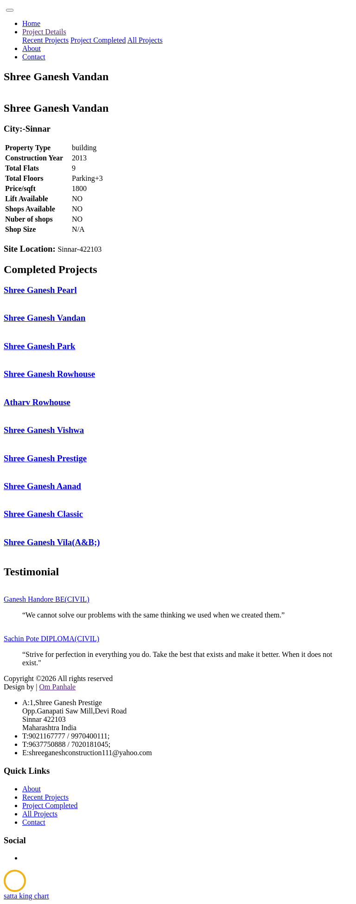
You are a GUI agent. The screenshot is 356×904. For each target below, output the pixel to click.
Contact (33, 57)
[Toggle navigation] (9, 10)
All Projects (145, 40)
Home (31, 23)
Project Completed (98, 40)
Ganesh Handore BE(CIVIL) (46, 599)
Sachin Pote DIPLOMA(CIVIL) (51, 639)
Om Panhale (57, 687)
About (31, 48)
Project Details (44, 32)
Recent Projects (45, 40)
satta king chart (26, 896)
